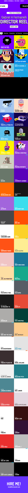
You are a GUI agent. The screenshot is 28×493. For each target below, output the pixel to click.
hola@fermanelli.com (14, 484)
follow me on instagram (15, 13)
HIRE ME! (14, 481)
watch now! (14, 27)
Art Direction (19, 33)
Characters (12, 33)
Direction (6, 33)
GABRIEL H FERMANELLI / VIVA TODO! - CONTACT (14, 1)
